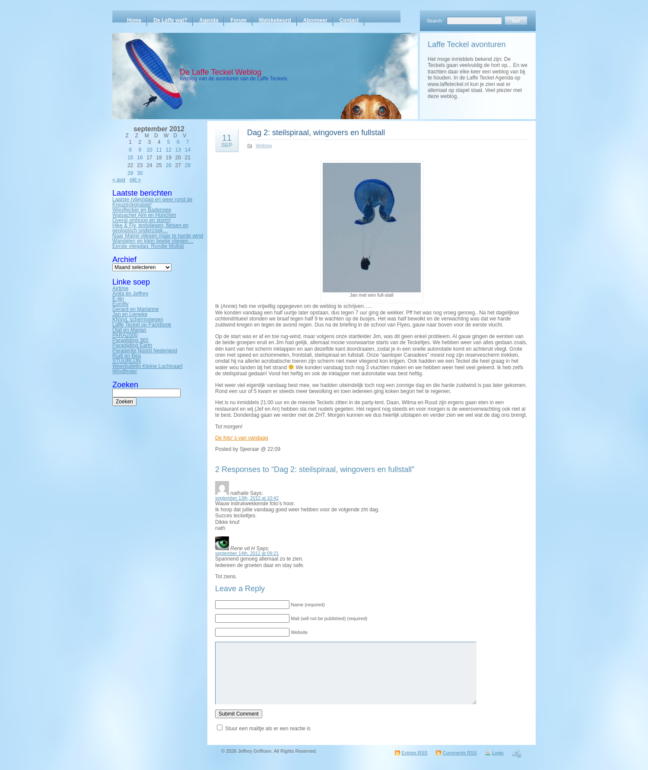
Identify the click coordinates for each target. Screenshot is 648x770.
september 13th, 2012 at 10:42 (247, 498)
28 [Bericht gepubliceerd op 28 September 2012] (188, 165)
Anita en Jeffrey (130, 294)
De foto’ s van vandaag (241, 438)
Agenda (208, 20)
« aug (118, 180)
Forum (238, 20)
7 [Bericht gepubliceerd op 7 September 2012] (187, 142)
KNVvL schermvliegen (137, 320)
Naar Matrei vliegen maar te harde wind (157, 236)
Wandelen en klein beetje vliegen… (153, 241)
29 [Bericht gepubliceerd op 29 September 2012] (130, 173)
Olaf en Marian (129, 330)
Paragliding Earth (132, 345)
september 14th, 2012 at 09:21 (247, 553)
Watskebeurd (275, 20)
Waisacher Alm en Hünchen (144, 215)
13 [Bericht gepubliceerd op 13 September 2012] (178, 149)
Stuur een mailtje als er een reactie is (267, 729)
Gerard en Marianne (135, 309)
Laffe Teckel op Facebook (141, 325)
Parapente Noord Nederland (144, 351)
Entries (415, 752)
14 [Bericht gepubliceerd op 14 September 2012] (188, 149)
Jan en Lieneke (129, 314)
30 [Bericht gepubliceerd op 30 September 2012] (140, 173)
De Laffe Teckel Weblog (220, 72)
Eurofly (120, 304)
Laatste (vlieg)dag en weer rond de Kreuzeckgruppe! (152, 202)
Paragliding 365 (130, 340)
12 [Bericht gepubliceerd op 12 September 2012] (168, 149)
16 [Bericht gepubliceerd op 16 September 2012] (140, 157)
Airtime (120, 288)
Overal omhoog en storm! (141, 220)
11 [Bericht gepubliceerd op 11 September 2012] (159, 149)
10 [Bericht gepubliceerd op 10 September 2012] (149, 149)
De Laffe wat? (170, 20)
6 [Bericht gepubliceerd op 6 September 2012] (178, 142)
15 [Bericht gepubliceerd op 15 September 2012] (130, 157)
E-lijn (118, 299)
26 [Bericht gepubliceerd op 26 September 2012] (168, 165)
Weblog (264, 145)
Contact (349, 20)
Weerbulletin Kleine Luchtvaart (147, 366)
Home (134, 20)
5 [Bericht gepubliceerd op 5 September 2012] (168, 142)
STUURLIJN (126, 361)
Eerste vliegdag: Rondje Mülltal (148, 246)
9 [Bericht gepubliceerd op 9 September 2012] (139, 149)
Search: (435, 20)
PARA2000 (124, 335)
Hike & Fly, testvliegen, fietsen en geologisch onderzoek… (150, 228)
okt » (135, 180)
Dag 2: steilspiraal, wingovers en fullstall (316, 132)
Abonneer (315, 20)
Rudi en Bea (126, 356)
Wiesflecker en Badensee (141, 210)
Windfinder (124, 371)
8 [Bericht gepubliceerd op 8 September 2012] (130, 149)
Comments (460, 752)
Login (498, 752)
